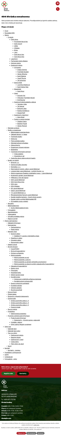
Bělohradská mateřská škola (20, 132)
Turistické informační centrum (21, 152)
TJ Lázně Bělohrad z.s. (18, 193)
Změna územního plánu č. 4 (20, 303)
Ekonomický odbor (17, 242)
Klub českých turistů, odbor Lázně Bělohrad (25, 169)
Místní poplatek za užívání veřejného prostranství (30, 262)
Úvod (6, 31)
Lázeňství (14, 59)
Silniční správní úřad (17, 275)
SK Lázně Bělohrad (17, 188)
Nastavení (41, 433)
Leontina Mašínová (23, 85)
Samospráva (12, 225)
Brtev (16, 50)
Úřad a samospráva (11, 221)
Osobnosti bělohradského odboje (25, 102)
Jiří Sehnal (20, 106)
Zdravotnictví (15, 145)
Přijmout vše (21, 433)
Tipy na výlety (12, 333)
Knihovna (14, 139)
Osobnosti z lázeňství (21, 115)
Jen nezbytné (31, 433)
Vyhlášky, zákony (16, 322)
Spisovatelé (18, 83)
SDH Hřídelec (15, 186)
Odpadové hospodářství (19, 266)
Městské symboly (13, 128)
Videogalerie (12, 214)
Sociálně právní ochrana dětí (23, 281)
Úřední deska (12, 294)
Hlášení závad (12, 245)
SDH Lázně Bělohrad (18, 180)
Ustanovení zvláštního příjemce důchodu (27, 279)
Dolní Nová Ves (19, 54)
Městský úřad (12, 232)
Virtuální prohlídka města (16, 216)
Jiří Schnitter (21, 80)
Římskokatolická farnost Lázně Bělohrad (24, 195)
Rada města (15, 229)
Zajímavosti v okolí (17, 340)
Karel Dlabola (21, 76)
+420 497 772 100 (9, 399)
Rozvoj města (12, 309)
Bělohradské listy (13, 206)
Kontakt (7, 348)
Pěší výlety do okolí (17, 344)
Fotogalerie (11, 210)
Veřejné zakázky (16, 288)
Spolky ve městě (13, 160)
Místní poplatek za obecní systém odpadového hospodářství (34, 264)
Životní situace (13, 247)
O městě (10, 37)
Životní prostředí (16, 290)
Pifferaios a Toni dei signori (19, 178)
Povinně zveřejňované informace (19, 316)
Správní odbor (15, 234)
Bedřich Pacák (22, 124)
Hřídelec (17, 48)
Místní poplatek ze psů (21, 257)
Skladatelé (17, 89)
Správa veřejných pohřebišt (20, 283)
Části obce (14, 39)
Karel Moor (20, 91)
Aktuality (11, 203)
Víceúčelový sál (19, 156)
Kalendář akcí (12, 329)
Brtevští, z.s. (15, 162)
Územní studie (15, 307)
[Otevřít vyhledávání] (58, 9)
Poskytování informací (18, 318)
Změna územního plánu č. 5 (20, 305)
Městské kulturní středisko (19, 143)
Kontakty (23, 373)
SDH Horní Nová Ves (17, 182)
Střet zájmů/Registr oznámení (21, 324)
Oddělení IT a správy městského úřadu (26, 236)
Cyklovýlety (15, 342)
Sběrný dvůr (15, 268)
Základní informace (14, 223)
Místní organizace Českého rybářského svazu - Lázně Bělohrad (31, 173)
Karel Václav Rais (22, 87)
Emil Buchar (21, 100)
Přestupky (14, 270)
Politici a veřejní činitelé (22, 119)
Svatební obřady (16, 286)
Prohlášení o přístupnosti (13, 352)
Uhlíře (16, 46)
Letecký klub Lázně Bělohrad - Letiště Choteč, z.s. (27, 171)
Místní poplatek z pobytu (22, 260)
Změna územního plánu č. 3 (20, 301)
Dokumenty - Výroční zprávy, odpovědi (27, 320)
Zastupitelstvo (16, 227)
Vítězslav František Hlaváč (26, 98)
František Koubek (23, 72)
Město (7, 35)
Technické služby (16, 137)
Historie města (16, 63)
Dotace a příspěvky (17, 253)
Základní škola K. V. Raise (19, 134)
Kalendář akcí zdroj (14, 331)
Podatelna (11, 311)
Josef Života (21, 78)
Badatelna (14, 150)
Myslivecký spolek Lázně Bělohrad (22, 175)
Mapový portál (12, 219)
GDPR (6, 355)
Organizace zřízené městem (20, 147)
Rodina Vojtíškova (23, 111)
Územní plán (12, 298)
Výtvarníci (17, 67)
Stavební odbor (16, 240)
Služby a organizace (14, 130)
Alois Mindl (20, 117)
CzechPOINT (15, 249)
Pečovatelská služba (17, 141)
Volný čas (8, 327)
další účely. (36, 425)
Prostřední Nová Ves (21, 42)
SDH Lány (14, 184)
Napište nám (8, 373)
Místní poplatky (16, 255)
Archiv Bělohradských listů (19, 208)
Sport (10, 346)
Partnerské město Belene (19, 61)
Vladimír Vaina (22, 121)
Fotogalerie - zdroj (11, 359)
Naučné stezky (16, 337)
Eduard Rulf (21, 113)
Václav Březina (22, 74)
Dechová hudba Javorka (19, 165)
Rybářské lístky (16, 273)
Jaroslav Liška (22, 104)
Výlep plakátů (18, 154)
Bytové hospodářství (18, 251)
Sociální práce (15, 277)
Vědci (16, 93)
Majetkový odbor (16, 238)
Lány (15, 52)
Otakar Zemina (22, 70)
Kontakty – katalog (14, 350)
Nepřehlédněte (13, 212)
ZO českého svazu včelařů (19, 201)
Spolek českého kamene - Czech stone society (26, 197)
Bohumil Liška (21, 108)
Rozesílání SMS (10, 33)
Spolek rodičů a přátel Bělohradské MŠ (23, 199)
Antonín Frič (21, 96)
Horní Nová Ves (19, 57)
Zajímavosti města (17, 335)
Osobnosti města (16, 65)
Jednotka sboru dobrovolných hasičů (23, 158)
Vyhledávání (9, 357)
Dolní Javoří (18, 44)
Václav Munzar (22, 126)
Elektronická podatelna (18, 314)
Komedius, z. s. (15, 167)
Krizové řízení (12, 292)
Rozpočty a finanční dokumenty (18, 296)
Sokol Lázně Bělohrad (18, 191)
